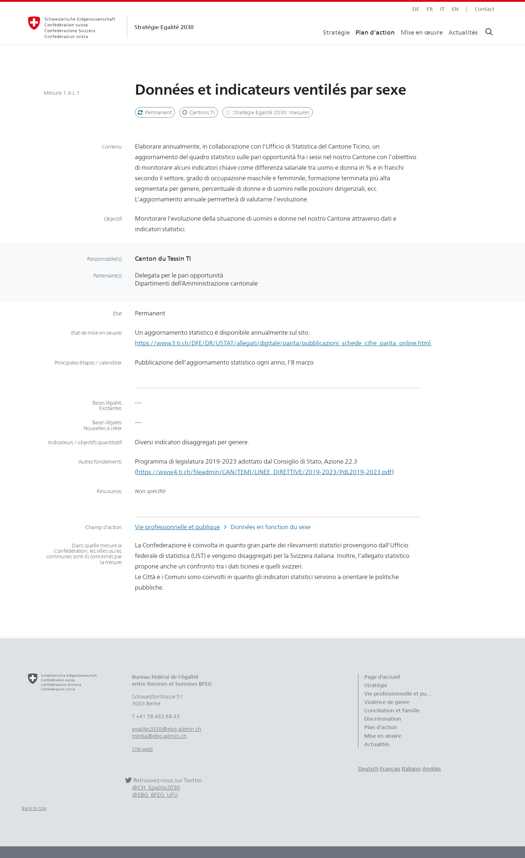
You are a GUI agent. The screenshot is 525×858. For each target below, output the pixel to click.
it (442, 8)
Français (390, 768)
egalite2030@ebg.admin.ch (166, 728)
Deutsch (368, 768)
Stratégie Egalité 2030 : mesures (267, 112)
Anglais (431, 768)
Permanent (154, 112)
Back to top (34, 808)
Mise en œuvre (422, 46)
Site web (142, 748)
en (455, 8)
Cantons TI (198, 112)
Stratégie (336, 46)
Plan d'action (375, 46)
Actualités (463, 46)
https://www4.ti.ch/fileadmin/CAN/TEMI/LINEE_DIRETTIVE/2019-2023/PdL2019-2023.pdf (264, 472)
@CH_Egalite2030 (156, 787)
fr (430, 8)
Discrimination (382, 718)
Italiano (411, 768)
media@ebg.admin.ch (159, 735)
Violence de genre (386, 701)
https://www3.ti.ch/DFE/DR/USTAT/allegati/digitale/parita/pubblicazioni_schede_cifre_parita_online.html (283, 343)
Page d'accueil (382, 676)
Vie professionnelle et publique (177, 527)
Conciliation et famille (392, 710)
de (415, 8)
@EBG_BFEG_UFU (155, 794)
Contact (484, 8)
